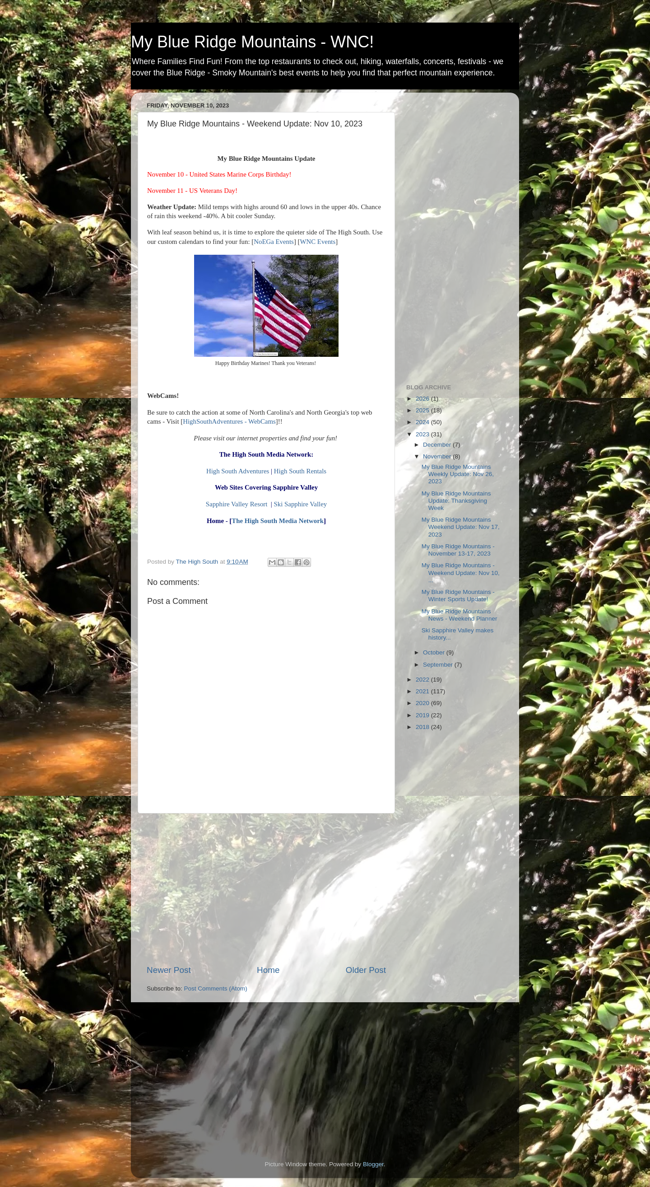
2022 (423, 679)
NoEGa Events (274, 241)
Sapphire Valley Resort (237, 504)
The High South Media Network (278, 520)
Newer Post (169, 970)
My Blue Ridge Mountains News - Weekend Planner (459, 615)
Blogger (373, 1164)
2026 (423, 398)
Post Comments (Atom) (215, 988)
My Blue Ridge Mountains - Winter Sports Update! (458, 596)
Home (268, 970)
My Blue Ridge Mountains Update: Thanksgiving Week (456, 500)
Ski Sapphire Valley (300, 504)
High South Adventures (237, 471)
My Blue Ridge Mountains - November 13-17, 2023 (458, 550)
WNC (308, 241)
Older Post (366, 970)
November (438, 456)
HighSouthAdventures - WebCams (229, 421)
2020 (423, 703)
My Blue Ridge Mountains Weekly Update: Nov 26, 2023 (458, 474)
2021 (423, 691)
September (439, 664)
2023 (423, 434)
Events (325, 241)
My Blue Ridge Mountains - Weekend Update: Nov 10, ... (461, 572)
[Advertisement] (266, 889)
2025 (423, 410)
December (438, 444)
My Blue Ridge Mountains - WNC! (252, 42)
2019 (423, 715)
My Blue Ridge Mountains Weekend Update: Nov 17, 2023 (461, 526)
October (434, 652)
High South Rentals (300, 471)
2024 (423, 422)
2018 (423, 727)
